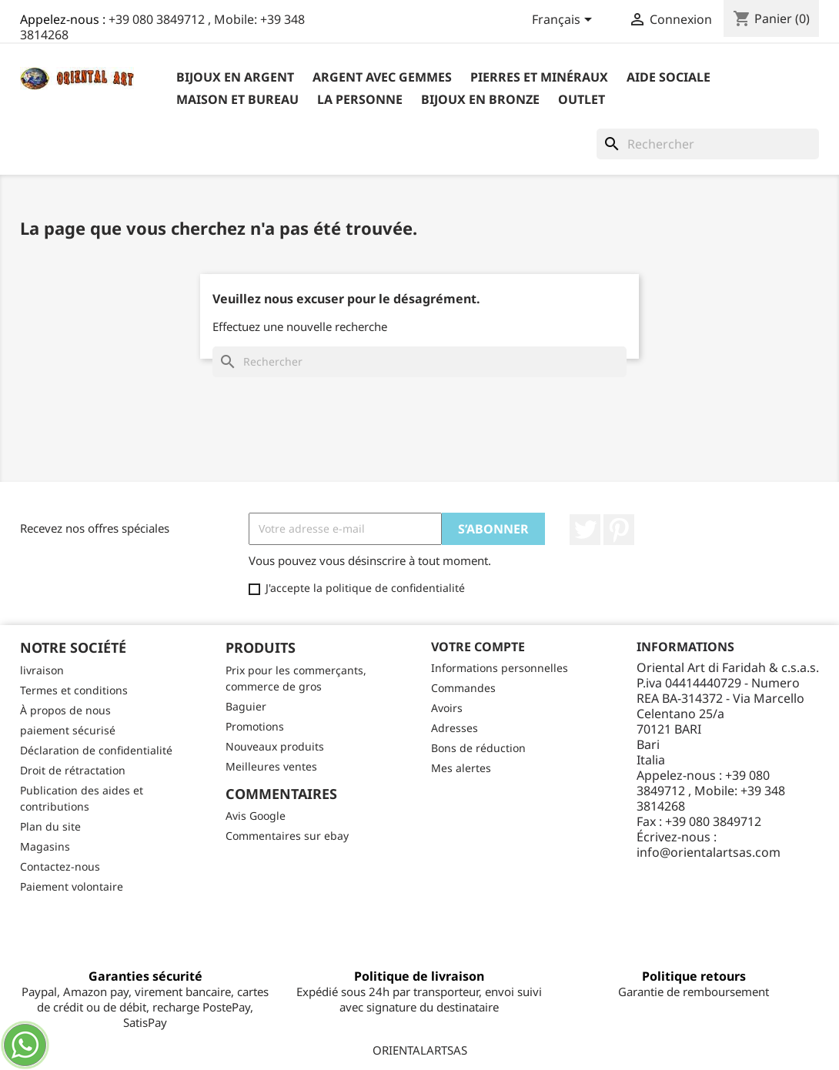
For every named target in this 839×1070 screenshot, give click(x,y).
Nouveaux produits (275, 746)
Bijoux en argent (235, 77)
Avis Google (256, 815)
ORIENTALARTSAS (420, 1050)
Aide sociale (668, 77)
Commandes (463, 687)
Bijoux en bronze (480, 99)
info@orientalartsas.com (709, 852)
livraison (42, 670)
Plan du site (50, 826)
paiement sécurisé (67, 730)
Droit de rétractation (72, 770)
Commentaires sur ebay (287, 835)
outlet (581, 99)
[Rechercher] (708, 144)
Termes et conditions (74, 690)
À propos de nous (65, 710)
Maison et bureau (237, 99)
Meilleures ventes (271, 766)
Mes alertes (461, 768)
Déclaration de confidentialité (96, 750)
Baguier (246, 706)
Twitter (585, 529)
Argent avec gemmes (382, 77)
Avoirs (447, 708)
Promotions (255, 726)
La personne (360, 99)
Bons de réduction (478, 748)
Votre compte (478, 646)
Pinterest (618, 529)
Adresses (454, 728)
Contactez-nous (60, 866)
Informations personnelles (499, 667)
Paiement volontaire (71, 886)
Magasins (45, 846)
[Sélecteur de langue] (564, 21)
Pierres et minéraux (539, 77)
